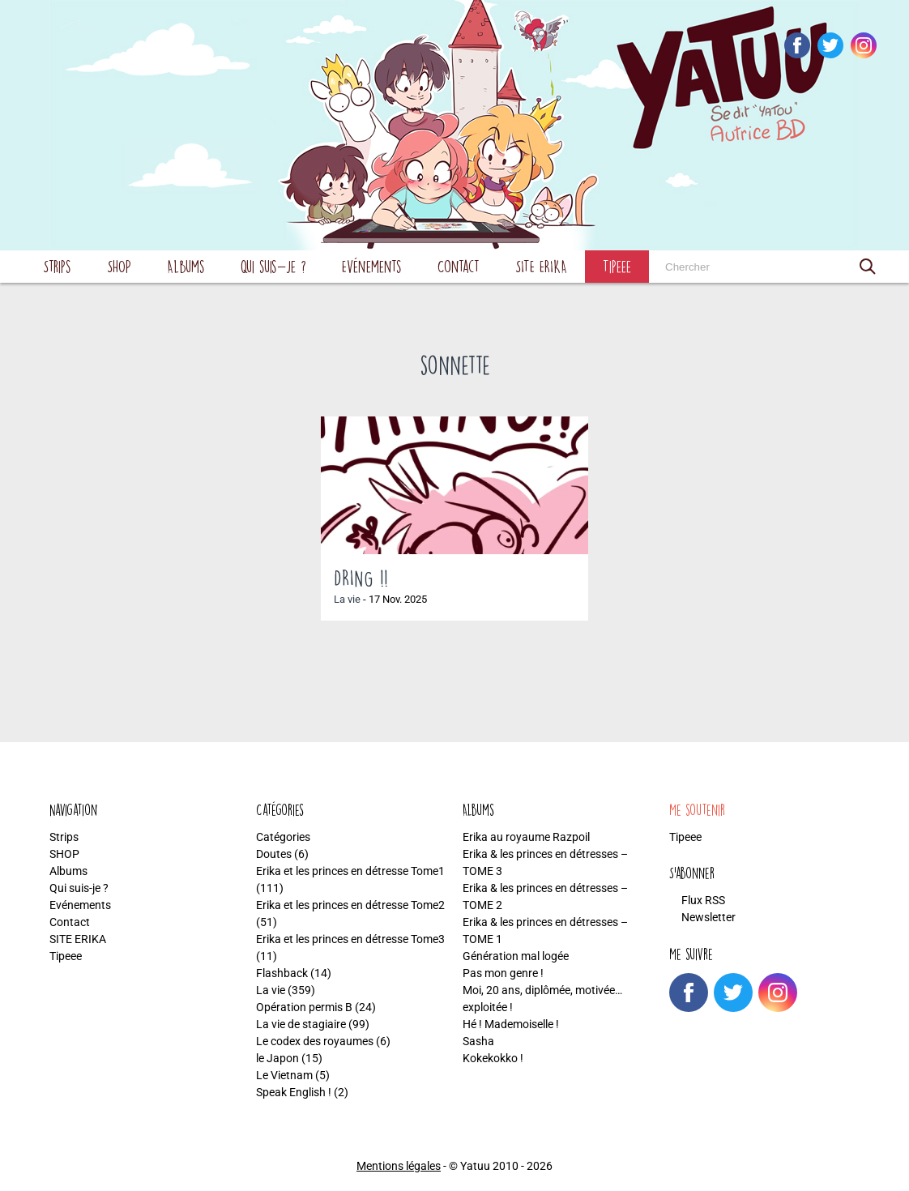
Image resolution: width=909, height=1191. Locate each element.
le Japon (277, 1058)
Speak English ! (293, 1092)
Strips (57, 266)
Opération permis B (304, 1007)
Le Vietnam (284, 1075)
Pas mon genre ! (503, 973)
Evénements (372, 266)
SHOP (119, 266)
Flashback (282, 973)
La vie (347, 599)
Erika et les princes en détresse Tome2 (350, 905)
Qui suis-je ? (273, 266)
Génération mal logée (516, 956)
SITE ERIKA (541, 266)
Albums (186, 266)
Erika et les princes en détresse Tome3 (350, 939)
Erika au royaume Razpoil (526, 836)
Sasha (478, 1041)
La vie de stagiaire (301, 1024)
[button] (867, 266)
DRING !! (361, 578)
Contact (458, 266)
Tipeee (617, 266)
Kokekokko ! (493, 1058)
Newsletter (708, 917)
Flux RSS (703, 900)
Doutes (274, 853)
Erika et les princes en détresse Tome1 (350, 870)
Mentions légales (398, 1165)
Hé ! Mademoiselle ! (511, 1024)
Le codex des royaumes (314, 1041)
